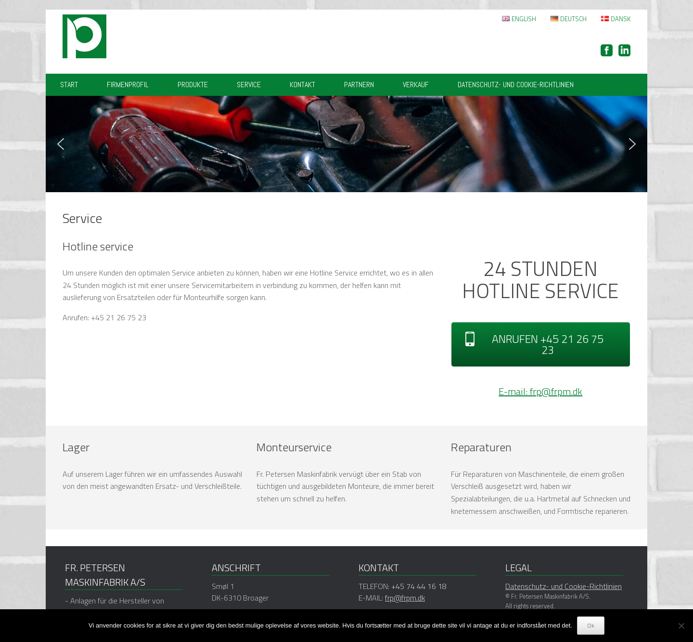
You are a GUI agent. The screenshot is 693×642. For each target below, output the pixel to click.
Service (249, 84)
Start (69, 84)
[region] (346, 144)
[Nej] (681, 625)
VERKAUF (416, 84)
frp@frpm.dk (405, 597)
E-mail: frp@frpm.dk (540, 391)
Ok (590, 625)
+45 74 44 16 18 (419, 586)
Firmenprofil (128, 84)
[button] (60, 144)
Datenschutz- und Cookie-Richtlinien (516, 84)
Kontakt (302, 84)
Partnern (359, 84)
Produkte (193, 84)
